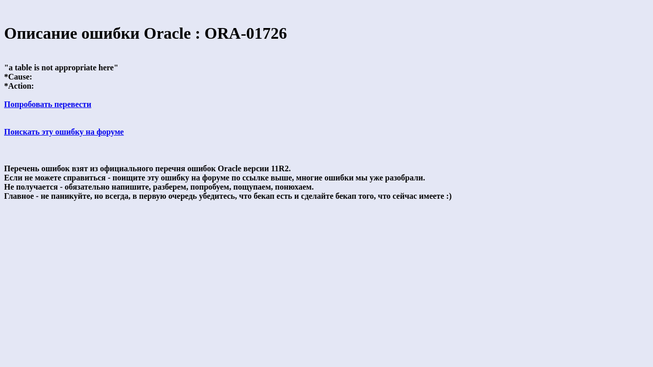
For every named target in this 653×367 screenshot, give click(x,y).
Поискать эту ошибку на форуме (64, 131)
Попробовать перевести (47, 104)
